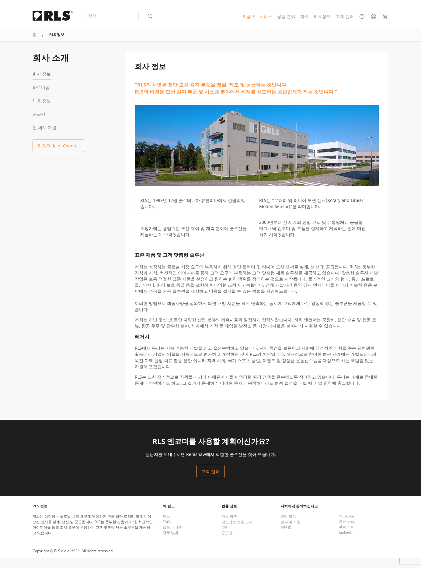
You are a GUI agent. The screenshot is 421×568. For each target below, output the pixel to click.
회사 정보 (42, 83)
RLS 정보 (322, 19)
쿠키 (225, 537)
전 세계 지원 (44, 137)
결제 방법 (170, 542)
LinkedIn (346, 542)
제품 (246, 19)
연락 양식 (288, 526)
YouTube (346, 525)
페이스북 (346, 536)
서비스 (265, 19)
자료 (304, 19)
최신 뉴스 (347, 531)
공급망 (39, 124)
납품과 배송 (172, 536)
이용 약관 (229, 526)
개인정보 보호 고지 (236, 531)
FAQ (166, 531)
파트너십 (41, 97)
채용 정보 (42, 110)
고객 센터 (345, 19)
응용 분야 (286, 19)
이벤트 (285, 537)
